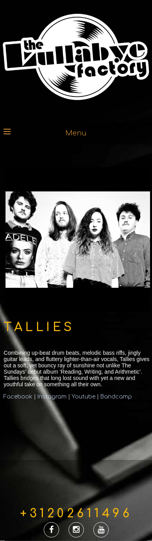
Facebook (19, 397)
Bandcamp (116, 397)
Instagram (52, 397)
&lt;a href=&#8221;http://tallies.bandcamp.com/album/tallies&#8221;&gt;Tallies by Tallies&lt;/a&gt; (63, 423)
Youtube (83, 397)
